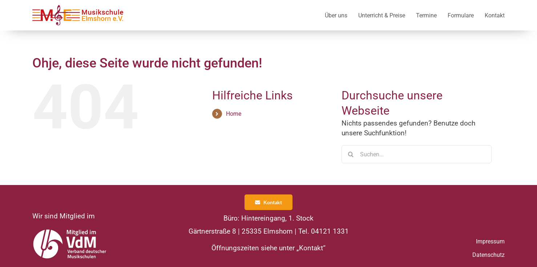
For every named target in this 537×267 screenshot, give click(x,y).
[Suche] (351, 154)
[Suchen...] (417, 154)
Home (233, 113)
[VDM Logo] (70, 231)
